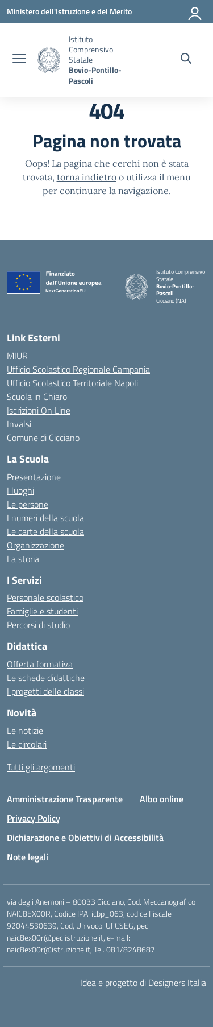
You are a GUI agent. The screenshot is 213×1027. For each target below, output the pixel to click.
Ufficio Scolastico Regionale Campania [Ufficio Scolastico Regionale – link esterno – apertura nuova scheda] (78, 369)
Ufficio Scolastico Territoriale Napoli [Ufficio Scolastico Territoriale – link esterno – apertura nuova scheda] (72, 383)
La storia (23, 559)
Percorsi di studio (38, 625)
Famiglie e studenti (42, 611)
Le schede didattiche (46, 677)
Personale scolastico (45, 597)
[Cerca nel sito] (186, 59)
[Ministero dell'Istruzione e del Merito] (69, 11)
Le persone (27, 504)
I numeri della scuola (45, 518)
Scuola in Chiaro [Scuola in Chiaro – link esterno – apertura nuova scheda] (37, 396)
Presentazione (34, 477)
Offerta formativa (40, 664)
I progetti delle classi (45, 691)
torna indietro (86, 177)
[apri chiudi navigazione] (19, 60)
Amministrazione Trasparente (65, 799)
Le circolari (27, 744)
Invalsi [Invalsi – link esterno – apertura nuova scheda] (19, 424)
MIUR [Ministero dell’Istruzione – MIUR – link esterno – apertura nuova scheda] (17, 355)
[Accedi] (195, 11)
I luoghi (20, 490)
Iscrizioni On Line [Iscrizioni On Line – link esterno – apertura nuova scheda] (38, 410)
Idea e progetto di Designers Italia (143, 982)
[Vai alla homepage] (48, 60)
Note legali (27, 857)
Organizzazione (35, 545)
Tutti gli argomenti (41, 767)
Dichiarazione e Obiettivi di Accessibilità (85, 837)
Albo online (161, 799)
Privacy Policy (33, 818)
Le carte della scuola (45, 531)
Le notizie (25, 730)
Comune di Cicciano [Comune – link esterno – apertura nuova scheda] (43, 437)
